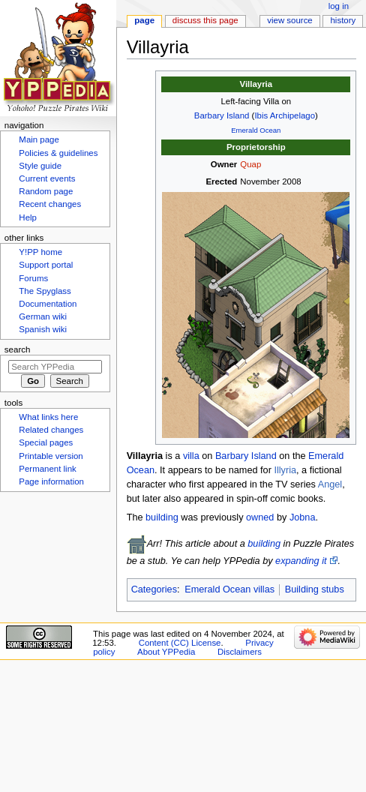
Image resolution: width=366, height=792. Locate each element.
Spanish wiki (43, 329)
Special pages (46, 442)
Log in (338, 6)
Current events (47, 178)
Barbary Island (222, 115)
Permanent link (47, 468)
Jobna (303, 517)
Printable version (50, 456)
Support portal (46, 264)
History (343, 20)
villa (191, 456)
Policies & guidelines (58, 153)
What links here (48, 417)
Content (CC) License (180, 642)
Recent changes (50, 204)
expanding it (300, 561)
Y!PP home (40, 252)
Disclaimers (240, 651)
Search (17, 349)
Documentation (47, 303)
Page (144, 20)
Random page (46, 191)
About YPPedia (166, 651)
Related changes (51, 429)
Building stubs (314, 589)
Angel (330, 484)
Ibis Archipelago (284, 115)
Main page (39, 139)
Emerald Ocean (255, 130)
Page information (51, 481)
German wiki (43, 316)
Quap (250, 164)
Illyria (285, 470)
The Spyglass (44, 291)
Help (28, 217)
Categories (154, 589)
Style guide (40, 165)
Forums (33, 278)
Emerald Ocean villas (229, 589)
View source (289, 20)
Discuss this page (205, 20)
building (162, 517)
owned (260, 517)
